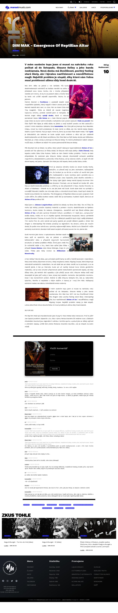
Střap (14, 55)
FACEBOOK (86, 1)
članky (30, 571)
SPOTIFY (109, 1)
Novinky (59, 7)
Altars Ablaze (78, 581)
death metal (59, 508)
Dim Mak (26, 504)
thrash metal (47, 508)
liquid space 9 (77, 567)
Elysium (97, 567)
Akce (94, 7)
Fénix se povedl (84, 121)
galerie (30, 578)
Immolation (58, 126)
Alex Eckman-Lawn (38, 504)
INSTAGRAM (94, 1)
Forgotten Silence (102, 574)
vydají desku (48, 115)
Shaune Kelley (51, 504)
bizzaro (82, 600)
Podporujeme (106, 7)
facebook (31, 581)
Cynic (91, 132)
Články (71, 7)
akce (29, 574)
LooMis (87, 600)
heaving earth (78, 578)
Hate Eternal (84, 151)
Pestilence (44, 102)
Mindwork (98, 581)
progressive (70, 508)
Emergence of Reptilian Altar (83, 504)
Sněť (96, 585)
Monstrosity (29, 253)
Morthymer (98, 578)
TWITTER (102, 1)
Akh (17, 55)
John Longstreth (65, 504)
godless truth (100, 571)
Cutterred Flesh (79, 571)
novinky (30, 567)
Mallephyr (76, 585)
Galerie (83, 7)
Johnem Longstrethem (43, 205)
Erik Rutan (43, 118)
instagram (31, 585)
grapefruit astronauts (82, 574)
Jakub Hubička (66, 600)
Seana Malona (36, 248)
